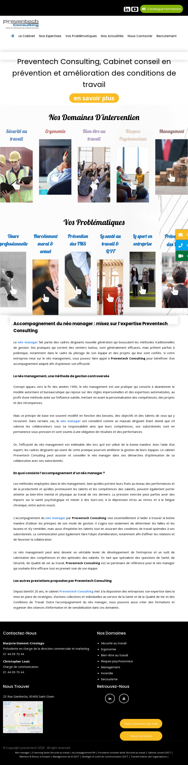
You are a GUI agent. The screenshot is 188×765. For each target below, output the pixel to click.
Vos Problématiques (81, 36)
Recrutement (167, 36)
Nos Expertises (50, 36)
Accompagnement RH (83, 752)
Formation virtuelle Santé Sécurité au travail (121, 752)
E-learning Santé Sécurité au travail (51, 752)
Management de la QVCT (66, 756)
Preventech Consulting (76, 591)
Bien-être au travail (114, 655)
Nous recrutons (141, 736)
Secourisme (109, 679)
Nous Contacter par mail (140, 724)
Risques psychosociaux (117, 661)
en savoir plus (94, 98)
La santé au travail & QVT (110, 244)
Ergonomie (55, 131)
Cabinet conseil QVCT (159, 752)
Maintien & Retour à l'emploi (35, 756)
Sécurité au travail (113, 643)
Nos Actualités (112, 36)
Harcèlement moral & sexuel (45, 244)
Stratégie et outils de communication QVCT (105, 756)
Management (110, 667)
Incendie (107, 673)
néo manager (28, 342)
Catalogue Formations (161, 9)
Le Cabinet (27, 36)
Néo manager (22, 752)
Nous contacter (140, 36)
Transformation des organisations (149, 756)
